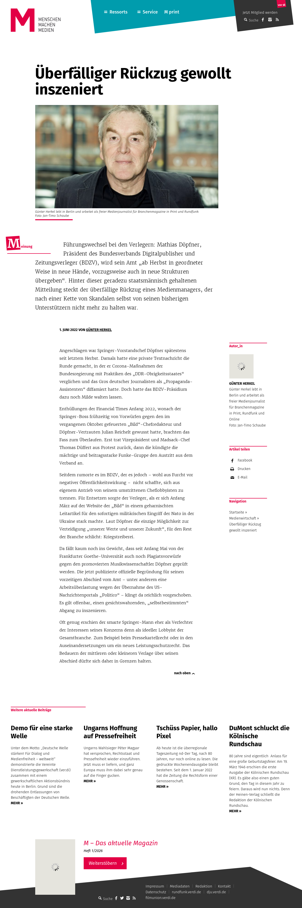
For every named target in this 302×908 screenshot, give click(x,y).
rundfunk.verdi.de (186, 892)
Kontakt (224, 886)
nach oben (182, 673)
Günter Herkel (99, 330)
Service (150, 12)
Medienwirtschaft (242, 518)
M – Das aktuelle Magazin (121, 843)
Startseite (236, 512)
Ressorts (119, 12)
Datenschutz (156, 892)
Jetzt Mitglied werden (260, 12)
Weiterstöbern (103, 863)
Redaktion (203, 886)
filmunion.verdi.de (161, 898)
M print (171, 12)
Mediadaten (180, 886)
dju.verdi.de (216, 892)
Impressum (155, 886)
